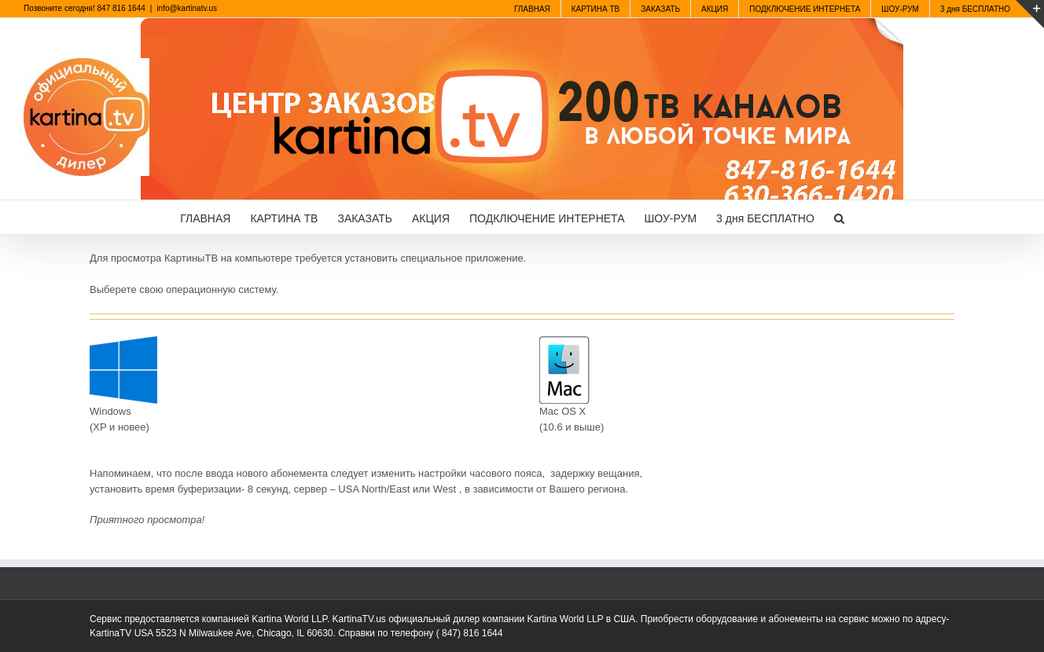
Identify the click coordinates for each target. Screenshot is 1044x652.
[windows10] (123, 341)
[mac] (564, 341)
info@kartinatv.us (186, 8)
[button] (839, 217)
